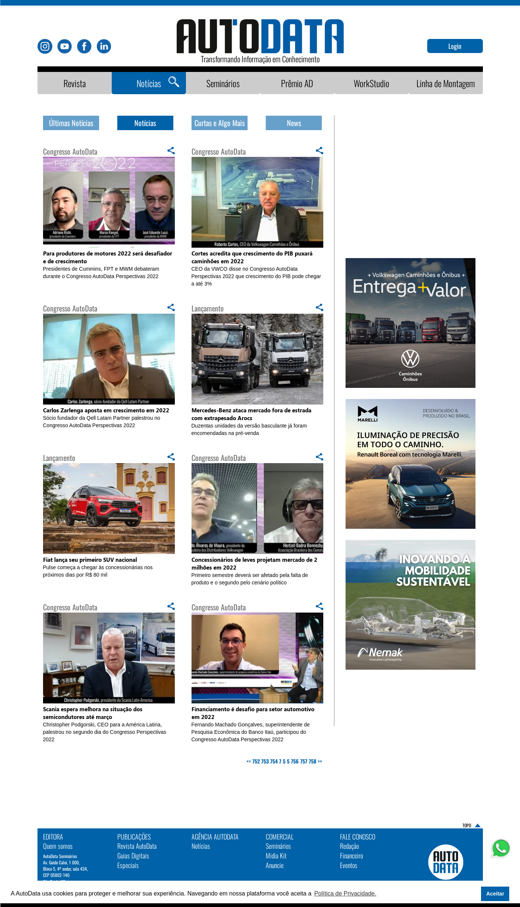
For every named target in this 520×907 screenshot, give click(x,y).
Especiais (128, 865)
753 (265, 761)
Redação (349, 846)
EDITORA (53, 836)
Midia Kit (276, 855)
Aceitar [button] (495, 894)
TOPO (466, 825)
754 (274, 761)
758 (312, 761)
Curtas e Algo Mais (219, 122)
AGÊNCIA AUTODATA (215, 836)
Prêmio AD (297, 83)
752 (256, 761)
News (294, 122)
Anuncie (275, 865)
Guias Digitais (133, 855)
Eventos (348, 865)
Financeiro (351, 855)
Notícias (149, 83)
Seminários (223, 83)
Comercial (280, 836)
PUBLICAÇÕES (134, 836)
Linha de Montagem (445, 83)
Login (454, 46)
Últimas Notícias (71, 122)
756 (295, 761)
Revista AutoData (137, 846)
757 (303, 761)
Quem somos (58, 846)
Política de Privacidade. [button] (345, 893)
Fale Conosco (357, 836)
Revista (74, 83)
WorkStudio (371, 83)
